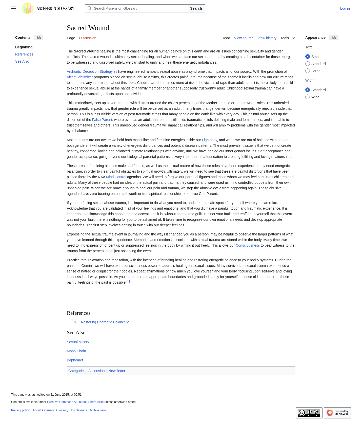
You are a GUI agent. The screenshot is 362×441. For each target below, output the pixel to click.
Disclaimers (79, 410)
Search (196, 8)
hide (39, 37)
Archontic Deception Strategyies (92, 71)
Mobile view (98, 410)
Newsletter (117, 371)
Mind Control (116, 177)
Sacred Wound (86, 51)
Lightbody (209, 140)
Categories (77, 371)
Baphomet (75, 360)
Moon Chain (76, 351)
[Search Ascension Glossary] (136, 8)
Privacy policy (20, 410)
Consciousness (248, 245)
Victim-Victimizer (80, 77)
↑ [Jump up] (79, 322)
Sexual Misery (78, 342)
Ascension (96, 371)
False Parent (102, 120)
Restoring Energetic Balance (103, 322)
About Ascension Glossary (50, 410)
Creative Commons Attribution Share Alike (75, 402)
